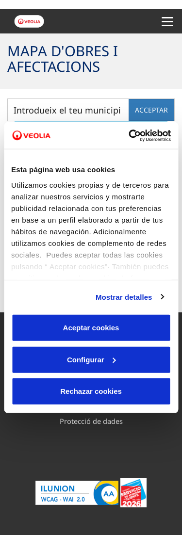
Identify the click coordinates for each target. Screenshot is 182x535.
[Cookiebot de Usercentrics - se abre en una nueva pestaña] (129, 135)
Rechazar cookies (91, 391)
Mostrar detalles (124, 296)
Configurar (91, 359)
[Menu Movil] (167, 21)
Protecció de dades (91, 421)
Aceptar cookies (91, 328)
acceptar (151, 109)
